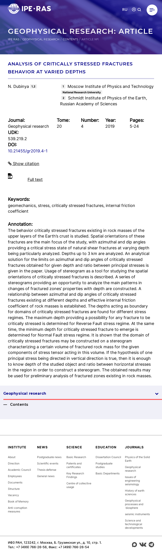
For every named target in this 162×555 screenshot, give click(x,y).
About (11, 457)
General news (45, 476)
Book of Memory (18, 501)
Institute (17, 447)
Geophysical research (40, 39)
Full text (35, 179)
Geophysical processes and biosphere (134, 504)
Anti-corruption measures (17, 509)
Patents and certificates (74, 465)
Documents (15, 482)
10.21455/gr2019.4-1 (27, 151)
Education (106, 447)
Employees (15, 476)
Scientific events (47, 463)
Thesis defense (46, 469)
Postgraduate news (49, 457)
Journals (134, 447)
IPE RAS (13, 39)
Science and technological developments (134, 524)
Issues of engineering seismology (132, 480)
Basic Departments (108, 473)
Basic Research (76, 457)
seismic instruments (137, 514)
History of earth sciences (134, 492)
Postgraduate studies (104, 465)
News (42, 447)
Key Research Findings (75, 475)
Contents (70, 39)
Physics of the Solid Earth (137, 458)
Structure (14, 488)
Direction (13, 463)
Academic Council (19, 469)
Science (74, 447)
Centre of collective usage (78, 485)
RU (124, 9)
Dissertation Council (108, 457)
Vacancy (13, 495)
